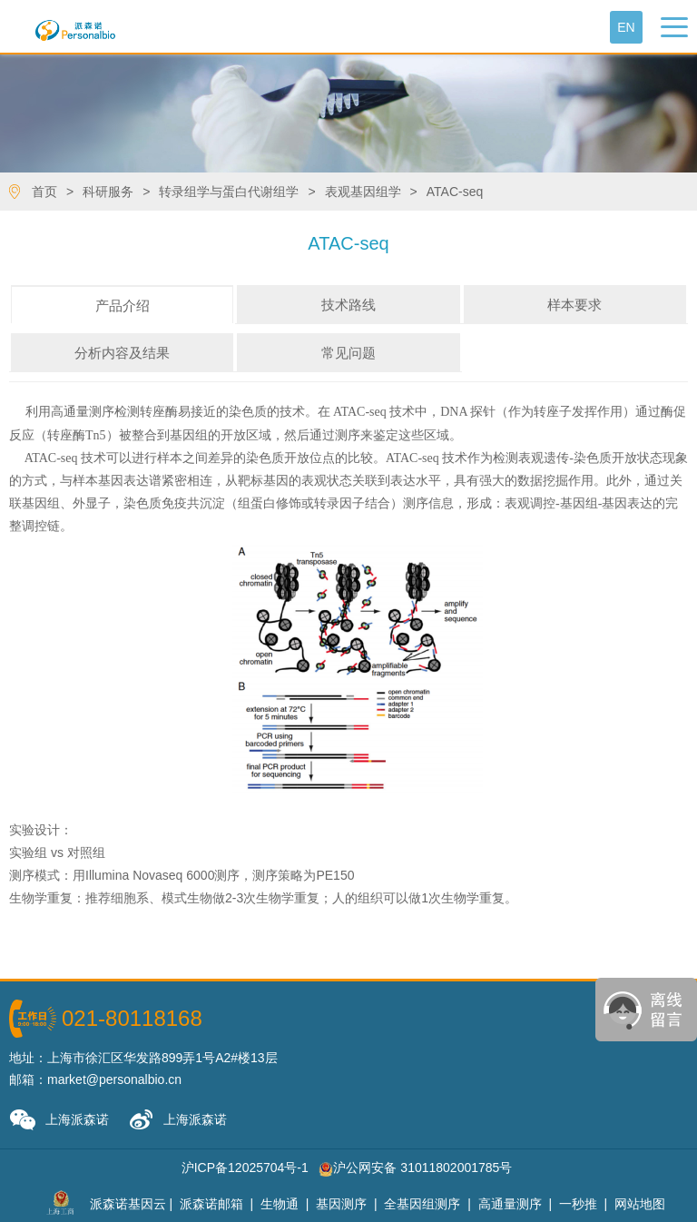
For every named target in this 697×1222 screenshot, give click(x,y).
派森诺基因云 (128, 1204)
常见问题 (348, 352)
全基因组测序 (422, 1204)
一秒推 (578, 1204)
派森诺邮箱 (211, 1204)
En (625, 27)
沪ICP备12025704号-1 (245, 1167)
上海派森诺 (59, 1119)
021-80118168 (132, 1018)
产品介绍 (122, 305)
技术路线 (348, 304)
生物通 (279, 1204)
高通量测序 (510, 1204)
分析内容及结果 (122, 352)
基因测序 (341, 1204)
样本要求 (574, 304)
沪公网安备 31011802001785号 (415, 1167)
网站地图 (639, 1204)
